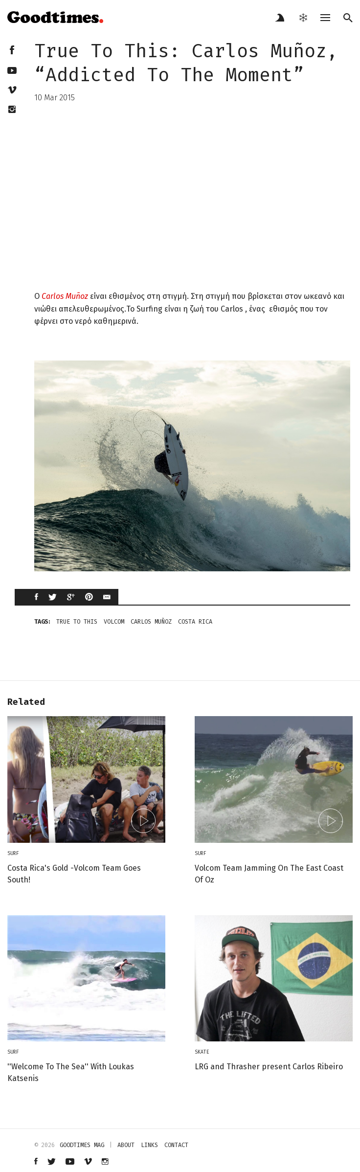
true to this (76, 621)
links (149, 1145)
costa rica (195, 621)
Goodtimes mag (82, 1145)
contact (176, 1145)
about (126, 1145)
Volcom (114, 621)
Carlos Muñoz (65, 296)
